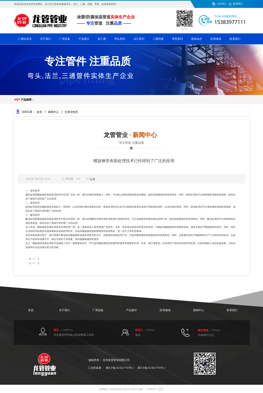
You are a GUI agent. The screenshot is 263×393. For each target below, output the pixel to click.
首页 (39, 112)
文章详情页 (71, 112)
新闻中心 (53, 112)
